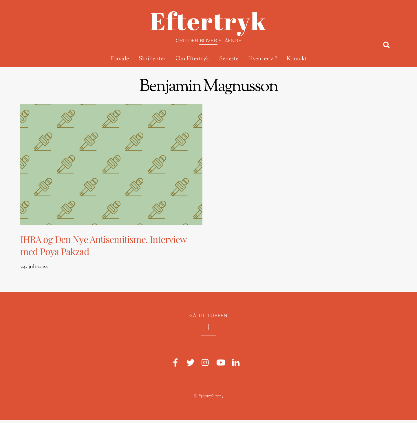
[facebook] (175, 365)
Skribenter (152, 59)
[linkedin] (236, 365)
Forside (119, 59)
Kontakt (297, 59)
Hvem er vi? (262, 59)
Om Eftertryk (192, 59)
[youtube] (221, 365)
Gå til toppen (208, 318)
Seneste (228, 59)
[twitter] (190, 365)
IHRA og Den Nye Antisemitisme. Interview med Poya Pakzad (106, 246)
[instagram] (206, 365)
